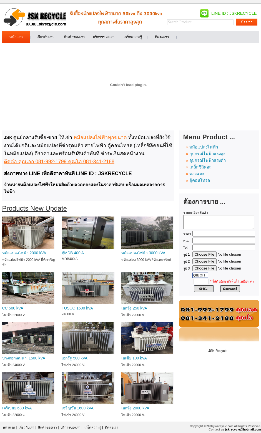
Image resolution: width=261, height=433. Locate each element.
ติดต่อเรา (111, 427)
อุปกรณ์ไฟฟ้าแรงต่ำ (207, 160)
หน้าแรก (9, 427)
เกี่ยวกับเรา (26, 427)
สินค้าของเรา (47, 427)
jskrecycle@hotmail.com (243, 429)
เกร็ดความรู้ (92, 427)
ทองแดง (196, 173)
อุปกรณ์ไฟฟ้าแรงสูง (207, 153)
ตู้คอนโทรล (199, 180)
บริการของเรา (71, 427)
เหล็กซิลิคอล (200, 167)
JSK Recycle (218, 353)
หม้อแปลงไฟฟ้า (203, 147)
